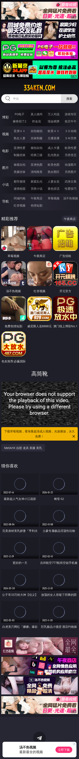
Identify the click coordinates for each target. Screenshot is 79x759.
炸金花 (36, 121)
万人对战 (53, 114)
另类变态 (70, 155)
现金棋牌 (53, 121)
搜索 (69, 99)
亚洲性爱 (19, 148)
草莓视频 (53, 198)
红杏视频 (19, 205)
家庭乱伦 (36, 181)
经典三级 (36, 155)
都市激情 (19, 181)
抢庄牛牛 (70, 121)
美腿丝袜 (19, 172)
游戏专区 (70, 114)
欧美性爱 (70, 148)
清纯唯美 (36, 172)
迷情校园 (19, 189)
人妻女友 (53, 181)
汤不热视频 (70, 198)
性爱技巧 (70, 189)
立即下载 (64, 750)
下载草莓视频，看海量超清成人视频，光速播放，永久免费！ (40, 434)
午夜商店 (36, 198)
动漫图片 (70, 165)
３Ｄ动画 (70, 131)
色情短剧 (36, 205)
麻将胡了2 (19, 121)
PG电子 (20, 114)
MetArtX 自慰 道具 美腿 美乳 (23, 448)
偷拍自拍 (36, 148)
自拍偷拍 (36, 131)
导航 (5, 201)
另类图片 (70, 172)
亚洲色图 (36, 165)
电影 (5, 150)
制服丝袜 (19, 155)
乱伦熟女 (53, 155)
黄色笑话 (53, 189)
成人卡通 (53, 148)
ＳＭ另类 (70, 138)
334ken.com (39, 88)
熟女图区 (53, 172)
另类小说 (36, 189)
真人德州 (36, 114)
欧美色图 (53, 165)
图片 (5, 167)
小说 (5, 184)
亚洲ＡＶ (19, 131)
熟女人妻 (19, 138)
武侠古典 (70, 181)
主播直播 (53, 138)
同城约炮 (19, 198)
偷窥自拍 (19, 165)
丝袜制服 (36, 138)
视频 (5, 134)
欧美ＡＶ (53, 131)
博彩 (5, 117)
